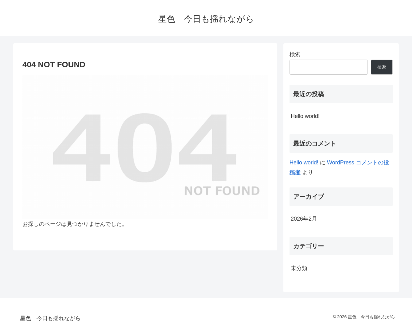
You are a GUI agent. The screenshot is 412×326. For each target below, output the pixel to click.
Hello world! (305, 116)
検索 (295, 54)
